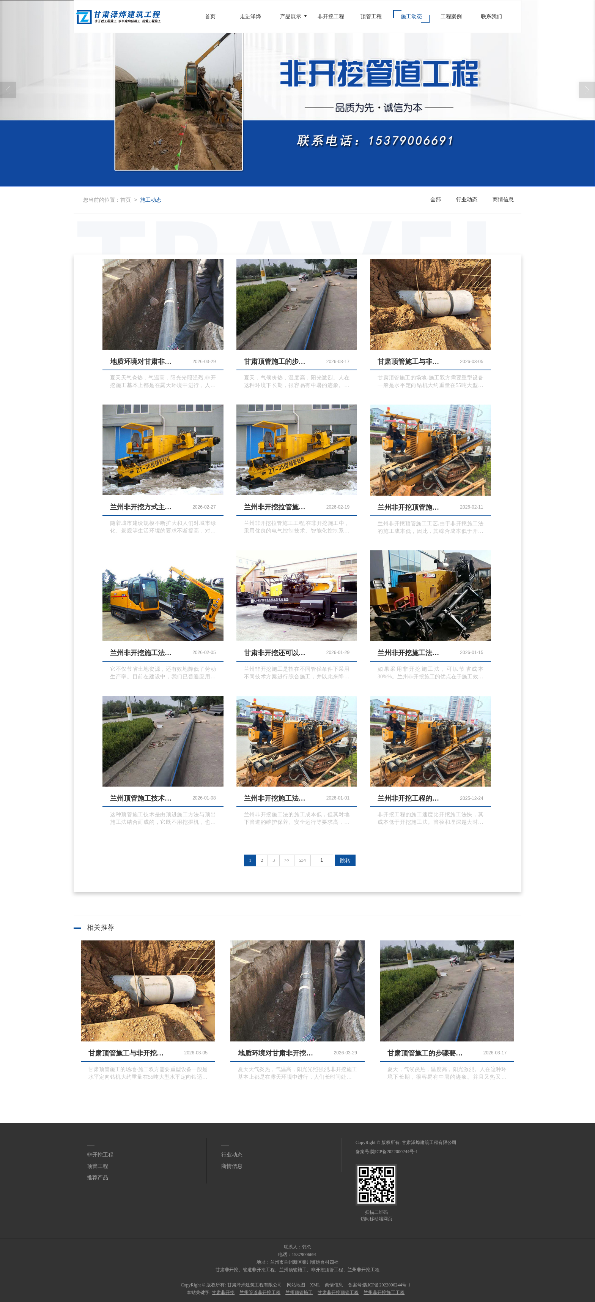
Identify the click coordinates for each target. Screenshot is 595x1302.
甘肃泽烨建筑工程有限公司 (429, 1142)
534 (302, 860)
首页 (210, 16)
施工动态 (411, 16)
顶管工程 (371, 16)
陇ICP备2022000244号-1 (394, 1151)
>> (287, 860)
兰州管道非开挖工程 (259, 1292)
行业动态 (466, 199)
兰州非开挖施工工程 (384, 1292)
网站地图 (296, 1285)
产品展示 (290, 16)
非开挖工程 (331, 16)
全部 (435, 199)
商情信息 (503, 199)
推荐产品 (97, 1177)
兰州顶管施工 (299, 1292)
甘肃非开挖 (223, 1292)
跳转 (345, 860)
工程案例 (451, 16)
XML (315, 1285)
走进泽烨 (250, 16)
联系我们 (491, 16)
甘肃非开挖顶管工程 (338, 1292)
